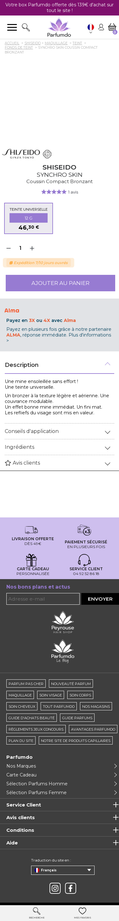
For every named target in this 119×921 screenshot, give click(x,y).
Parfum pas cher (26, 684)
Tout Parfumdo (59, 706)
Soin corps (80, 695)
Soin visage (50, 695)
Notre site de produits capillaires (75, 741)
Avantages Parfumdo (93, 729)
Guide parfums (77, 718)
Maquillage (20, 695)
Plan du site (21, 741)
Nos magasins (96, 706)
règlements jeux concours (36, 729)
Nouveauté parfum (71, 684)
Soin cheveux (22, 706)
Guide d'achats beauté (32, 718)
